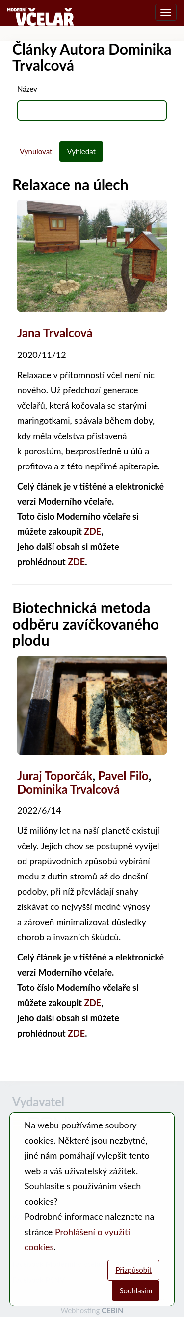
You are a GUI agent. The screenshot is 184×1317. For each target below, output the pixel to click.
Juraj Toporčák (55, 775)
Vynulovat (36, 151)
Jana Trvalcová (55, 333)
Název (27, 88)
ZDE (92, 531)
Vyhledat (81, 151)
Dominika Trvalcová (68, 789)
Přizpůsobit (133, 1269)
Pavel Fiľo (123, 775)
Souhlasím (135, 1290)
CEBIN (112, 1310)
